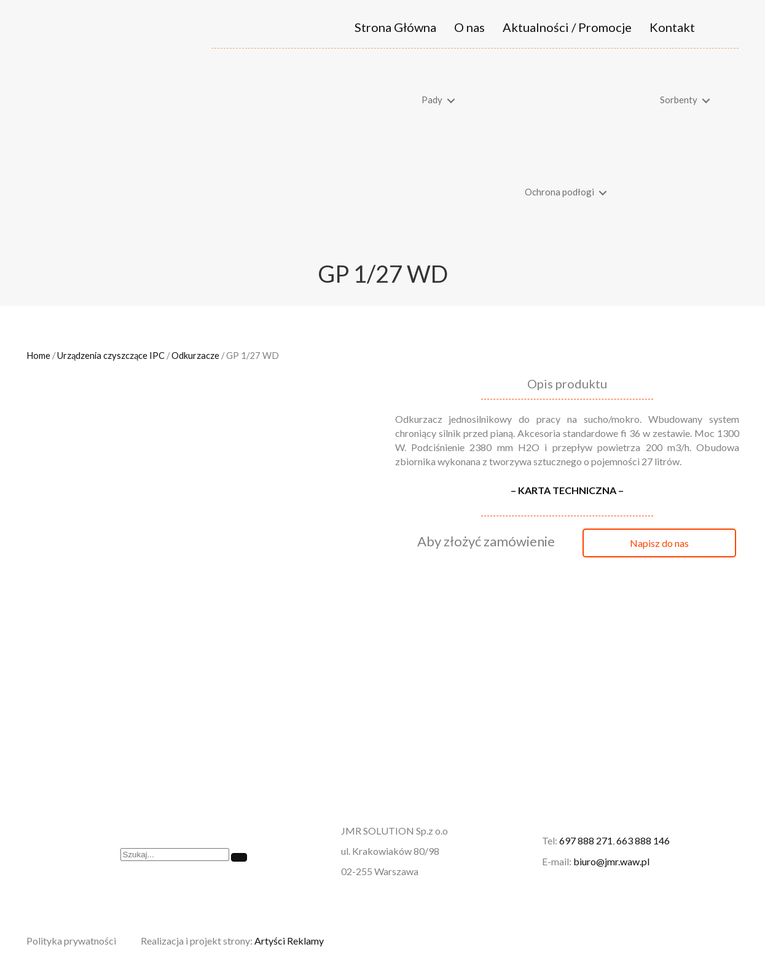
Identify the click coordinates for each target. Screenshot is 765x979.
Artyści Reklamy (289, 940)
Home (38, 355)
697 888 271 (586, 840)
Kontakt (672, 27)
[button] (659, 543)
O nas (469, 27)
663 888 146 (643, 840)
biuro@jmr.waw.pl (611, 861)
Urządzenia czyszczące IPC (111, 355)
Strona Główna (395, 27)
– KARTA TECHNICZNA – (567, 490)
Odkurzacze (195, 355)
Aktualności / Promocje (567, 27)
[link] (347, 101)
